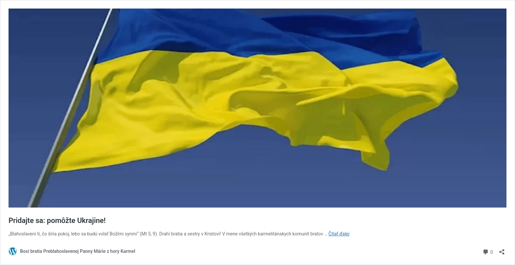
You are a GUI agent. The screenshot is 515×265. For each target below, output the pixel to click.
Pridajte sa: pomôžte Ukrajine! (57, 220)
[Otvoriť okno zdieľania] (501, 250)
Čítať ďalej (338, 233)
